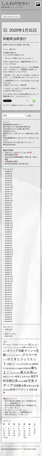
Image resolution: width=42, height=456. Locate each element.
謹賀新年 (11, 155)
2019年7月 (8, 234)
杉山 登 (13, 408)
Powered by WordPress (9, 449)
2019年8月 (8, 232)
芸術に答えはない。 (12, 412)
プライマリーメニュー (11, 17)
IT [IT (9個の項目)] (4, 344)
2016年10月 (9, 308)
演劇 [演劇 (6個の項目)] (25, 381)
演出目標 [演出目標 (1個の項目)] (20, 381)
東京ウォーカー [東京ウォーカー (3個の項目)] (9, 377)
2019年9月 (8, 230)
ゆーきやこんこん (11, 410)
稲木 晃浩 (26, 45)
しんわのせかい (15, 3)
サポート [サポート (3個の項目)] (18, 355)
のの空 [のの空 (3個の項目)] (29, 347)
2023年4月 (8, 183)
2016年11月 (9, 306)
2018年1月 (8, 274)
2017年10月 (9, 281)
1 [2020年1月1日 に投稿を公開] (18, 426)
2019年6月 (8, 236)
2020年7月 (8, 207)
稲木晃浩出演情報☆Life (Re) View (16, 164)
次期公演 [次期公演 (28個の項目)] (12, 380)
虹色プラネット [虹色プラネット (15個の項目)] (19, 389)
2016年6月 (8, 317)
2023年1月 (8, 185)
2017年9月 (8, 283)
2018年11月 (9, 252)
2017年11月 (9, 279)
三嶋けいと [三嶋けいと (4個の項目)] (11, 364)
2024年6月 (8, 176)
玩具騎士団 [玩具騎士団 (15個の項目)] (20, 385)
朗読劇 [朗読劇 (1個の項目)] (35, 373)
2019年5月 (8, 239)
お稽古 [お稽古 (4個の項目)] (24, 347)
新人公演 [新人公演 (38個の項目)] (26, 372)
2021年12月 (9, 194)
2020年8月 (8, 205)
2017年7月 (8, 288)
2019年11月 (9, 225)
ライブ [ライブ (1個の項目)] (5, 359)
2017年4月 (8, 294)
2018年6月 (8, 263)
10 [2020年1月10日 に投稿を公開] (29, 428)
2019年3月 (8, 243)
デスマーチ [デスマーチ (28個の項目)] (30, 354)
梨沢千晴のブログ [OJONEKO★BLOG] (16, 127)
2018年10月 (9, 254)
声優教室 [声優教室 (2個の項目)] (20, 368)
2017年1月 (8, 301)
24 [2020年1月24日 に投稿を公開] (29, 433)
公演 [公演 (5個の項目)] (25, 364)
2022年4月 (8, 189)
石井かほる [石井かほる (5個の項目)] (31, 386)
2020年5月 (8, 212)
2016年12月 (9, 303)
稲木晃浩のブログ (9, 131)
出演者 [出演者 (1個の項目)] (29, 364)
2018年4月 (8, 268)
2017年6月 (8, 290)
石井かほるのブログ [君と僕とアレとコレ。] (18, 142)
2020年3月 (8, 216)
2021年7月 (8, 196)
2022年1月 (8, 192)
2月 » (25, 437)
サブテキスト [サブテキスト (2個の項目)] (10, 355)
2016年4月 (8, 321)
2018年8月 (8, 259)
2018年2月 (8, 272)
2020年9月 (8, 203)
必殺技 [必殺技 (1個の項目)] (18, 373)
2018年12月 (9, 250)
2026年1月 (8, 171)
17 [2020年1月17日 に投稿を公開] (29, 431)
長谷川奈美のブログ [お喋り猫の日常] (16, 129)
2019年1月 (8, 248)
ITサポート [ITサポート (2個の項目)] (9, 345)
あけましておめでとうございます (18, 152)
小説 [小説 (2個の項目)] (11, 373)
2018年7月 (8, 261)
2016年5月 (8, 319)
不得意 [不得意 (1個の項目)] (18, 364)
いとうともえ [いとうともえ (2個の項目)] (16, 347)
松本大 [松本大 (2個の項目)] (28, 377)
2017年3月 (8, 297)
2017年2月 (8, 299)
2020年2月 (8, 218)
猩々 (21, 410)
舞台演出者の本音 (9, 145)
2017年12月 (9, 277)
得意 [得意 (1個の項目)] (14, 373)
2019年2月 (8, 245)
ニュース (8, 332)
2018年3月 (8, 270)
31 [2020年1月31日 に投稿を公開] (29, 435)
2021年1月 (8, 198)
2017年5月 (8, 292)
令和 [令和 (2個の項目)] (21, 364)
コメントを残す (28, 105)
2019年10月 (9, 227)
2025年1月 (8, 174)
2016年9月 (8, 310)
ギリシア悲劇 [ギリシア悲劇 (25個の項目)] (15, 350)
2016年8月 (8, 312)
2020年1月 (8, 221)
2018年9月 (8, 256)
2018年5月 (8, 265)
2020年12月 (9, 201)
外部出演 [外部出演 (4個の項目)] (27, 368)
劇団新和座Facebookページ (12, 124)
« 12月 (5, 437)
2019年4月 (8, 241)
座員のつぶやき (17, 105)
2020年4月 (8, 214)
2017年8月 (8, 286)
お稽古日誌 (8, 329)
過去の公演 (8, 336)
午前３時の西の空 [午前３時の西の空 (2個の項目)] (11, 368)
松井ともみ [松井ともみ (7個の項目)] (20, 376)
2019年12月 (9, 223)
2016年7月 (8, 315)
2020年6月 (8, 209)
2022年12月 (9, 187)
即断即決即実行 (14, 39)
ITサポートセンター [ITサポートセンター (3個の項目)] (20, 345)
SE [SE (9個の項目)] (29, 344)
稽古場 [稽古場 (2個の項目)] (8, 390)
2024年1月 (8, 178)
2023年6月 (8, 180)
